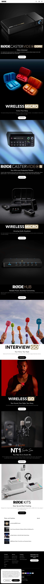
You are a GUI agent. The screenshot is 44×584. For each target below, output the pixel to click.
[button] (39, 1)
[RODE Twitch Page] (25, 580)
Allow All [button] (15, 580)
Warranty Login (14, 557)
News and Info (22, 557)
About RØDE (22, 556)
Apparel (5, 564)
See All (38, 518)
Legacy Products (15, 562)
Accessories (6, 561)
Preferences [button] (7, 580)
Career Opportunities (23, 559)
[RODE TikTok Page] (23, 580)
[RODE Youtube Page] (21, 580)
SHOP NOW (22, 117)
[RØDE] (4, 1)
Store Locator (14, 559)
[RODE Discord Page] (26, 580)
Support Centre (14, 556)
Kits (4, 562)
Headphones (6, 557)
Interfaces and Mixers (8, 559)
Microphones (6, 556)
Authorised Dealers (15, 561)
